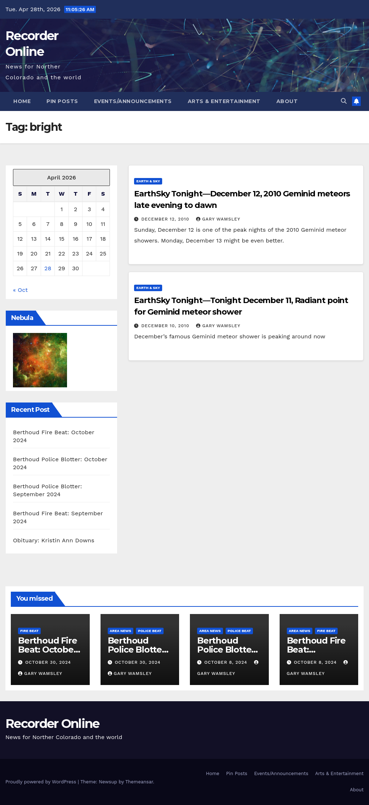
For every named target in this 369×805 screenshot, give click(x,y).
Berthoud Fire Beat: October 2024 (47, 649)
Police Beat (149, 631)
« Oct (20, 289)
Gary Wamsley (218, 219)
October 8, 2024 (226, 662)
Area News (121, 631)
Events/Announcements (133, 101)
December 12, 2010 (166, 219)
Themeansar (139, 781)
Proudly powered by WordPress (41, 781)
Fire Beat (29, 631)
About (287, 101)
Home (22, 101)
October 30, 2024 (48, 662)
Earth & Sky (148, 181)
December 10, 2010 (166, 325)
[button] (344, 101)
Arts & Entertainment (224, 101)
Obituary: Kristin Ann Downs (53, 540)
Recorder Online (52, 723)
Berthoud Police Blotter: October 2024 (138, 649)
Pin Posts (62, 101)
